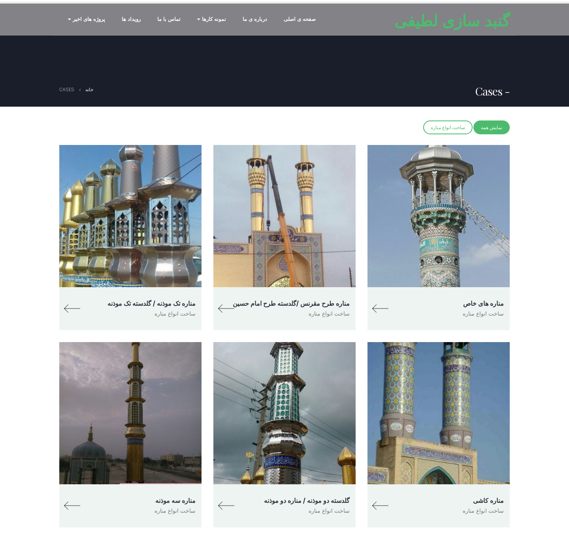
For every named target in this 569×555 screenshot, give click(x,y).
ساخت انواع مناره (448, 127)
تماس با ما (169, 19)
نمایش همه (491, 127)
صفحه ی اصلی (300, 19)
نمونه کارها (214, 19)
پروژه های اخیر (89, 19)
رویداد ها (131, 19)
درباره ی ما (255, 19)
